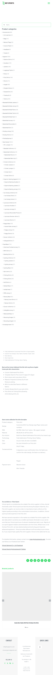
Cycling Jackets (9, 260)
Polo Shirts (7, 77)
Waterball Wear (8, 313)
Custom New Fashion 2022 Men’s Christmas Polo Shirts (26, 623)
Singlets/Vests (8, 88)
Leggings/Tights (8, 70)
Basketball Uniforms (9, 152)
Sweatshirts (7, 91)
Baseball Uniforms (9, 148)
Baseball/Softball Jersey (9, 106)
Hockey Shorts (7, 135)
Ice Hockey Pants (9, 195)
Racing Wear (7, 296)
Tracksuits (6, 95)
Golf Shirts (7, 282)
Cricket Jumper (9, 168)
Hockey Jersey (7, 131)
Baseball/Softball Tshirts (9, 113)
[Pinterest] (49, 561)
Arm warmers (7, 35)
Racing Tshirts (8, 303)
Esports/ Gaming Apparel (10, 179)
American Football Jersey (11, 247)
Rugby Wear (7, 223)
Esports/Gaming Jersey (11, 189)
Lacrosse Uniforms (9, 202)
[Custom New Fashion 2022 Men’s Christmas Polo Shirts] (26, 596)
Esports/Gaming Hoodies (11, 182)
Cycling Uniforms (8, 258)
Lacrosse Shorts (9, 220)
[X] (31, 561)
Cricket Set (8, 172)
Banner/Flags (7, 42)
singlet (6, 84)
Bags (5, 38)
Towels (6, 53)
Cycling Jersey (8, 264)
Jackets (6, 66)
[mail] (12, 663)
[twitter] (7, 663)
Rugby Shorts (8, 233)
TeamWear (6, 244)
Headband (6, 49)
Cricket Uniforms (8, 162)
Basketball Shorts (9, 155)
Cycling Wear (7, 268)
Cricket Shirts (8, 175)
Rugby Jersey (8, 230)
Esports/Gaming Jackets (11, 185)
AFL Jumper (7, 145)
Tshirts (6, 99)
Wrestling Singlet (8, 321)
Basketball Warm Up (10, 158)
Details (27, 627)
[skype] (10, 663)
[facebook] (5, 663)
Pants (5, 74)
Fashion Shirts (8, 59)
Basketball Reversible (9, 124)
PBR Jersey (7, 293)
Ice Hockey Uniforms (9, 192)
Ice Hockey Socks (9, 199)
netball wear (7, 289)
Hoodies (6, 63)
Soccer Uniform (8, 237)
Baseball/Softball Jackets (10, 102)
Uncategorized (7, 324)
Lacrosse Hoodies (9, 205)
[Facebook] (28, 561)
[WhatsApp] (42, 561)
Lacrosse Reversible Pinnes (12, 213)
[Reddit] (35, 561)
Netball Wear (7, 286)
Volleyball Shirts (8, 240)
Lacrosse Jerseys (9, 209)
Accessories (6, 32)
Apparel (5, 56)
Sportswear (6, 142)
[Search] (4, 25)
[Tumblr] (45, 561)
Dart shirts (7, 271)
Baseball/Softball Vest (9, 117)
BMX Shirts (7, 250)
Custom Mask (7, 46)
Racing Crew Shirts (10, 299)
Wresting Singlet (8, 317)
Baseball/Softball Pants (9, 109)
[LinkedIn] (38, 561)
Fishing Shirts (7, 275)
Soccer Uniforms (8, 306)
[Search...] (26, 25)
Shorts (5, 81)
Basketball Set (7, 127)
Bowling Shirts (8, 254)
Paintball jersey (7, 138)
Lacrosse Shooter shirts (11, 216)
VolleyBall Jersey (8, 310)
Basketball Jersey (8, 120)
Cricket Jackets (9, 165)
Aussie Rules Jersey (10, 226)
